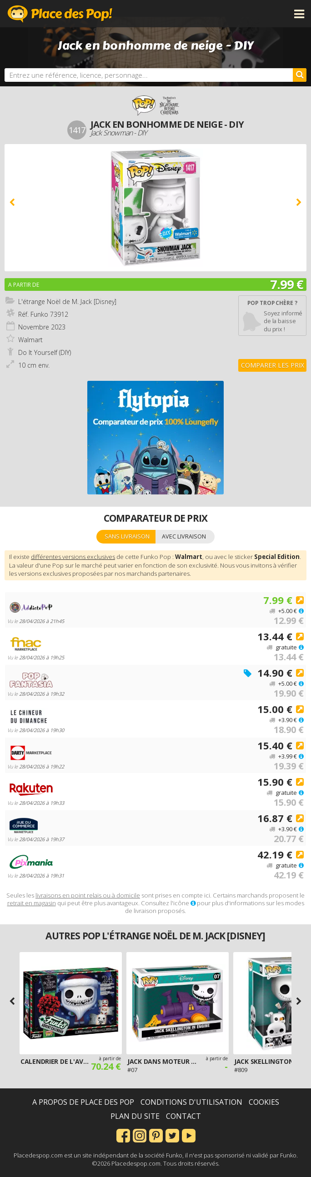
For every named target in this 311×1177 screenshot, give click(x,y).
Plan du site (135, 1116)
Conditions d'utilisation (191, 1102)
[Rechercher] (299, 75)
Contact (183, 1116)
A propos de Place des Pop (83, 1102)
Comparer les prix (272, 365)
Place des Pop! (60, 13)
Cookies (264, 1102)
